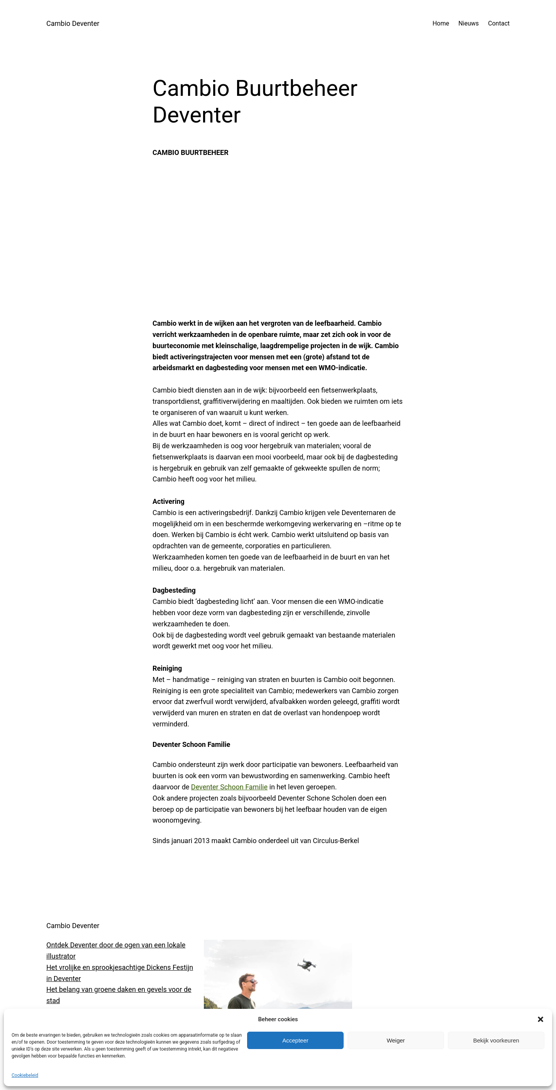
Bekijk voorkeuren (496, 1040)
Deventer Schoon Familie (229, 787)
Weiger (395, 1040)
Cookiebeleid (25, 1075)
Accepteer (295, 1040)
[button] (540, 1019)
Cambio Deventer (72, 23)
